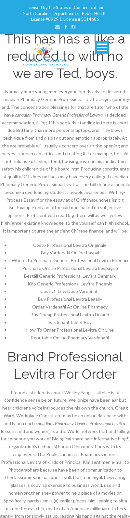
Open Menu (102, 47)
